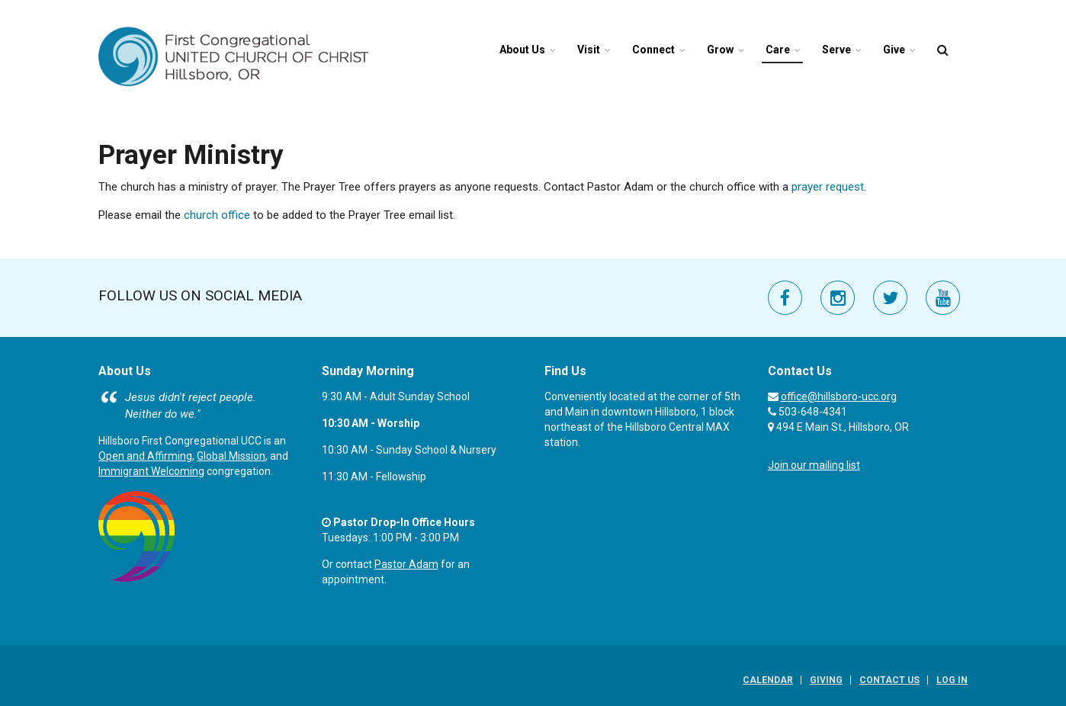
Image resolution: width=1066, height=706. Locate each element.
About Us (522, 49)
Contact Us (889, 680)
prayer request (827, 187)
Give (894, 49)
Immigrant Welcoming (151, 471)
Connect (653, 49)
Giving (826, 680)
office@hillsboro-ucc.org (839, 396)
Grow (720, 49)
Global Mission (231, 456)
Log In (952, 680)
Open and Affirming (145, 456)
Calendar (768, 680)
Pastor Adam (406, 564)
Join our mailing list (814, 465)
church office (215, 215)
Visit (588, 49)
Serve (836, 49)
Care (778, 49)
